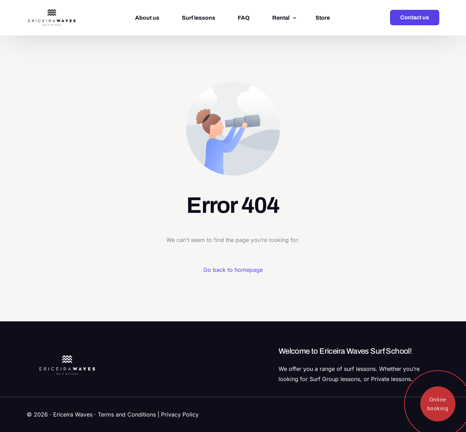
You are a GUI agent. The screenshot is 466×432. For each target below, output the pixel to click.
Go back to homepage (233, 269)
